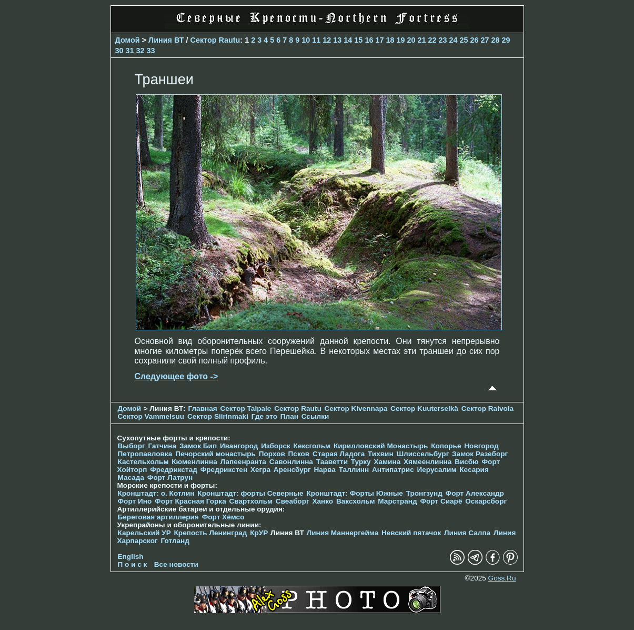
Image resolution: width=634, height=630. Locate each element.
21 (421, 40)
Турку (361, 462)
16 (369, 40)
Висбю (467, 462)
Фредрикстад (173, 470)
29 (506, 40)
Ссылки (315, 416)
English (131, 556)
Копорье (446, 446)
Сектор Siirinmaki (217, 416)
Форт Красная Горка (190, 501)
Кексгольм (312, 446)
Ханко (322, 501)
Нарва (324, 470)
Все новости (176, 564)
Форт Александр (475, 493)
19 (400, 40)
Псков (299, 454)
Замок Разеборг (480, 454)
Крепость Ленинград (210, 533)
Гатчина (162, 446)
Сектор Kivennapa (355, 408)
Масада (131, 477)
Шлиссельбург (422, 454)
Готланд (174, 541)
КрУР (259, 533)
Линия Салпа (467, 533)
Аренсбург (292, 470)
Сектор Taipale (245, 408)
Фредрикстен (223, 470)
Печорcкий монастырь (215, 454)
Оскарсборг (486, 501)
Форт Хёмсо (223, 517)
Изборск (275, 446)
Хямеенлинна (427, 462)
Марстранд (397, 501)
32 (140, 50)
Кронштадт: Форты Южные (354, 493)
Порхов (272, 454)
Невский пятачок (411, 533)
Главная (202, 408)
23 (442, 40)
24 (453, 40)
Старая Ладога (339, 454)
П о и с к (132, 564)
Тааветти (332, 462)
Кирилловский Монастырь (381, 446)
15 (358, 40)
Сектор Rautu (215, 40)
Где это (264, 416)
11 (316, 40)
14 (348, 40)
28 (495, 40)
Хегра (260, 470)
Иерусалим (436, 470)
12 (327, 40)
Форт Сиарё (441, 501)
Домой (127, 40)
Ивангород (239, 446)
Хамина (387, 462)
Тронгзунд (424, 493)
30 (119, 50)
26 (474, 40)
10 (305, 40)
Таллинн (354, 470)
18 (390, 40)
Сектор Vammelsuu (151, 416)
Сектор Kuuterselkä (424, 408)
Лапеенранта (243, 462)
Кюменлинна (194, 462)
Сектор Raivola (487, 408)
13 (337, 40)
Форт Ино (135, 501)
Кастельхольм (143, 462)
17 (379, 40)
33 (151, 50)
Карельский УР (144, 533)
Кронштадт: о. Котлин (156, 493)
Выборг (131, 446)
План (289, 416)
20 (411, 40)
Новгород (481, 446)
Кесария (474, 470)
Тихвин (381, 454)
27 (485, 40)
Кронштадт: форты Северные (250, 493)
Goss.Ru (502, 578)
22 (432, 40)
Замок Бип (198, 446)
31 (130, 50)
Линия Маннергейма (343, 533)
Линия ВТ (166, 40)
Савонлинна (291, 462)
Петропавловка (145, 454)
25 (464, 40)
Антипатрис (393, 470)
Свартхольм (251, 501)
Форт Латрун (170, 477)
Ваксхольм (355, 501)
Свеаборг (292, 501)
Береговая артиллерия (158, 517)
